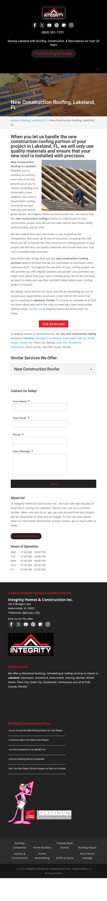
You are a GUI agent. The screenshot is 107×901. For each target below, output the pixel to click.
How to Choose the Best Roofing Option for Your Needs (35, 730)
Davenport (42, 338)
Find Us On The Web (20, 619)
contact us (35, 309)
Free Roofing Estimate (53, 53)
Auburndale (69, 338)
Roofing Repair (87, 847)
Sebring (81, 338)
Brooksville (75, 342)
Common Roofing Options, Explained (26, 759)
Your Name (21, 401)
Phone (18, 434)
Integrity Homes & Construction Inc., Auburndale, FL (58, 868)
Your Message (23, 451)
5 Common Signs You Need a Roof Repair (28, 740)
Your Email (21, 418)
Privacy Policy (53, 873)
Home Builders (42, 847)
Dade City (61, 342)
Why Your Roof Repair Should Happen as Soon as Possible (37, 768)
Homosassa (17, 347)
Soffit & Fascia (64, 858)
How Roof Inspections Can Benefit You (27, 749)
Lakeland (28, 338)
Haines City (26, 342)
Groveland (55, 338)
